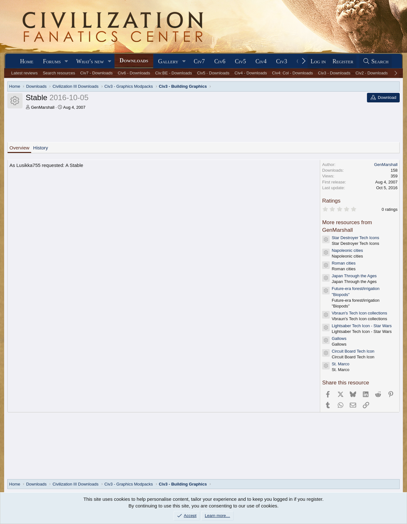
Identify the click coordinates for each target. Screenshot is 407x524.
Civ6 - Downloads (134, 73)
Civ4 (261, 61)
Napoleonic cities (347, 250)
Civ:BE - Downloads (173, 73)
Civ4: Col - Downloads (292, 73)
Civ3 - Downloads (334, 73)
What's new (90, 61)
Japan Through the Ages (354, 275)
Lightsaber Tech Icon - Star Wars (362, 325)
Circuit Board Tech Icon (353, 351)
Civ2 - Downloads (371, 73)
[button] (66, 61)
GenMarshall (42, 107)
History (40, 147)
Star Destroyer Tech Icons (355, 237)
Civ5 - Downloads (213, 73)
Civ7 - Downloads (96, 73)
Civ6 (219, 61)
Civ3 (281, 61)
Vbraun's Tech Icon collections (359, 313)
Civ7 (199, 61)
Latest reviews (24, 73)
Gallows (339, 338)
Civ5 (240, 61)
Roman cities (343, 263)
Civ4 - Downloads (251, 73)
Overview (20, 147)
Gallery (168, 61)
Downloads (134, 60)
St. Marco (340, 364)
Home (26, 61)
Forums (52, 61)
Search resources (59, 73)
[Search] (375, 61)
